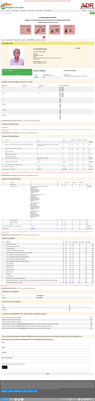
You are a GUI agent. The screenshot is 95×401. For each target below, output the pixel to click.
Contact (24, 391)
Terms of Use (30, 391)
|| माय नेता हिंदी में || (47, 10)
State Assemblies (15, 10)
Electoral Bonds (39, 10)
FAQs (35, 391)
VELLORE (23, 39)
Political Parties (31, 10)
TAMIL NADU (17, 39)
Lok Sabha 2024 (9, 39)
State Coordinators (18, 391)
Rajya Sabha (23, 10)
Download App (65, 399)
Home (2, 10)
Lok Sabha (7, 10)
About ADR (84, 10)
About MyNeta (91, 10)
